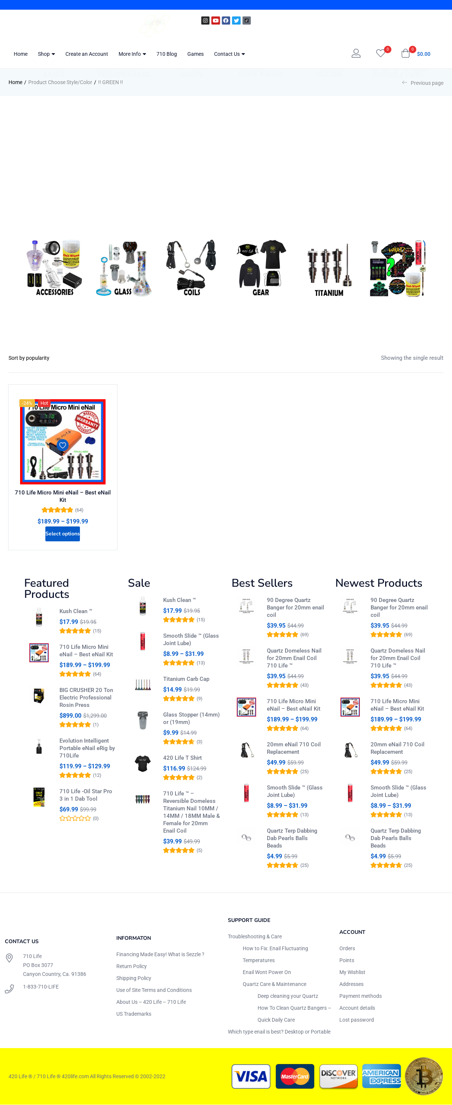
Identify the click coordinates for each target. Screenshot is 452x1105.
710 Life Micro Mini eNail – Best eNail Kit (63, 495)
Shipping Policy (133, 978)
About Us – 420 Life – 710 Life (151, 1002)
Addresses (351, 984)
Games (195, 54)
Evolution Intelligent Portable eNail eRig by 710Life (87, 751)
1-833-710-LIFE (41, 987)
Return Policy (131, 966)
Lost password (356, 1020)
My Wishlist (352, 972)
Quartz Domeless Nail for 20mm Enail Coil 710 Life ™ (294, 658)
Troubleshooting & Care (255, 936)
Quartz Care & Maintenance (274, 984)
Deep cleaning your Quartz (288, 996)
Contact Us (229, 54)
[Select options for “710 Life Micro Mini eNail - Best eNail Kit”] (63, 531)
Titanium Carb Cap (186, 682)
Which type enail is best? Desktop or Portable (279, 1032)
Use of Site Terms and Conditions (154, 990)
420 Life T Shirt (182, 764)
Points (346, 960)
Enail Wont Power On (267, 972)
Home (21, 54)
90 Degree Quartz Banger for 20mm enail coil (295, 607)
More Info (132, 54)
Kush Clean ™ (75, 611)
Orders (347, 948)
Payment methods (360, 996)
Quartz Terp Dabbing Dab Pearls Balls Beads (292, 838)
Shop (46, 54)
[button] (415, 54)
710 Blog (166, 54)
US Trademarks (133, 1014)
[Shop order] (37, 358)
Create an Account (86, 54)
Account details (357, 1008)
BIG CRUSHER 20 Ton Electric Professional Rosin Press (86, 701)
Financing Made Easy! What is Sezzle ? (160, 954)
